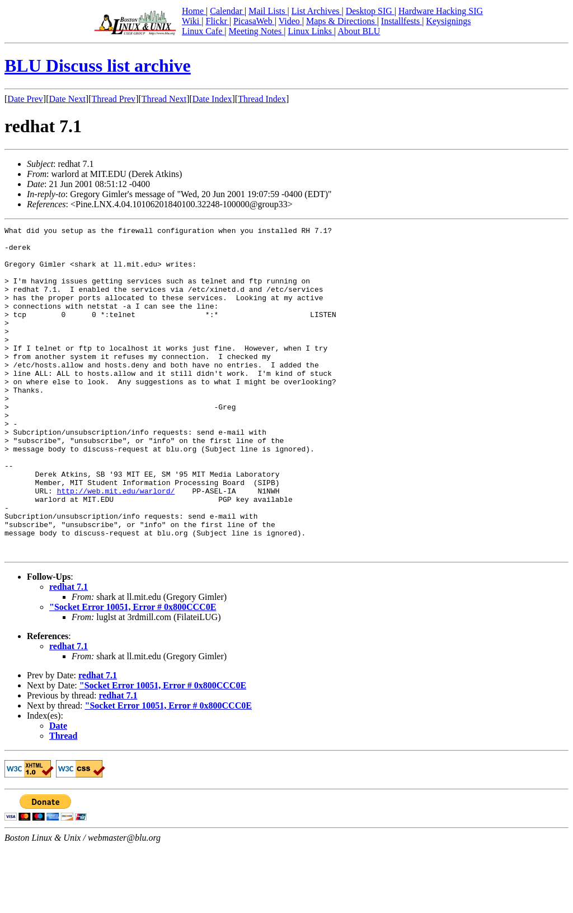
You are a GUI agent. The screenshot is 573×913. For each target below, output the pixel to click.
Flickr (217, 21)
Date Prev (25, 99)
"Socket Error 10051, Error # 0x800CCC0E (132, 672)
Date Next (67, 99)
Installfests (401, 21)
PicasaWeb (254, 21)
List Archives (317, 11)
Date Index (212, 99)
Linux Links (311, 31)
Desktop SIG (370, 11)
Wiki (191, 21)
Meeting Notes (256, 31)
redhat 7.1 (68, 652)
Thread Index (262, 99)
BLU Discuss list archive (97, 65)
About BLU (358, 31)
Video (290, 21)
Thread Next (164, 99)
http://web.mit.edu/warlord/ (116, 544)
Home (194, 11)
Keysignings (448, 21)
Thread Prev (113, 99)
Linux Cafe (203, 31)
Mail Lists (267, 11)
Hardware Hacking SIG (440, 11)
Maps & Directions (341, 21)
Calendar (227, 11)
